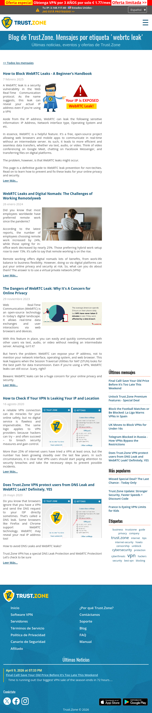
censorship (122, 546)
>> (129, 2)
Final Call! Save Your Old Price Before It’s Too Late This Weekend (129, 384)
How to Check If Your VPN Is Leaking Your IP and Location (51, 398)
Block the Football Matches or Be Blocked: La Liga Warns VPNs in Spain (129, 412)
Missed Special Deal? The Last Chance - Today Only (129, 480)
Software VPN (22, 614)
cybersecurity (122, 550)
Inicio (15, 608)
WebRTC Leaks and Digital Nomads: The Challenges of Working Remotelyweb (47, 195)
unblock (136, 546)
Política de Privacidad (28, 635)
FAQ (83, 635)
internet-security (124, 542)
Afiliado (17, 648)
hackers (142, 556)
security (117, 560)
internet (135, 538)
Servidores (19, 621)
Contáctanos (90, 614)
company (134, 533)
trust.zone (120, 537)
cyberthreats (118, 556)
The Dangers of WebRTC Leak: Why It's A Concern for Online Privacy (46, 290)
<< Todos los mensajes (18, 63)
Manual (86, 641)
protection (139, 550)
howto (139, 542)
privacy (122, 533)
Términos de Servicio (27, 628)
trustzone (131, 529)
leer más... (10, 180)
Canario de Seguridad (28, 641)
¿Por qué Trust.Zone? (97, 608)
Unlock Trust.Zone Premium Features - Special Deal (128, 398)
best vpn (129, 560)
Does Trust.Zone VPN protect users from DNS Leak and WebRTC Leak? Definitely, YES (48, 487)
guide (142, 529)
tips (144, 538)
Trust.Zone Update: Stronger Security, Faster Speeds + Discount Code (128, 494)
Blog (83, 628)
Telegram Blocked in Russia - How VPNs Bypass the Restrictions (128, 440)
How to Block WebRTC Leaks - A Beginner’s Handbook (47, 73)
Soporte (86, 621)
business (118, 529)
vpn (131, 555)
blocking (140, 560)
